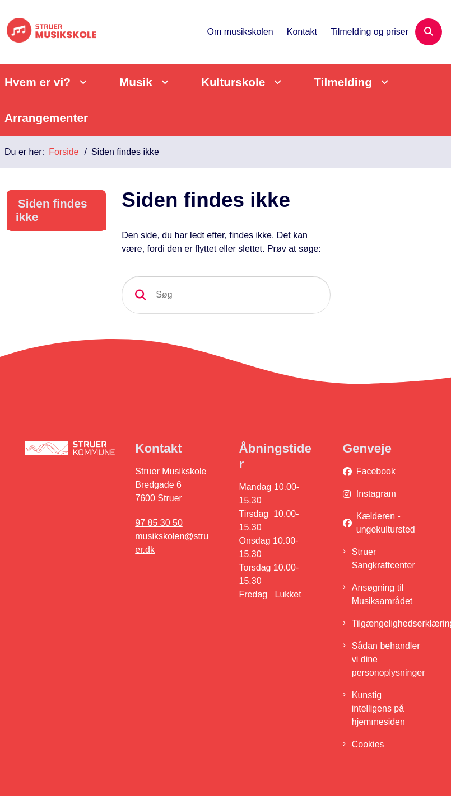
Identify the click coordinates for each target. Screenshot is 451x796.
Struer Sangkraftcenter (383, 558)
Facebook (376, 471)
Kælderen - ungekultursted (385, 522)
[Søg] (226, 295)
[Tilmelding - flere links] (383, 82)
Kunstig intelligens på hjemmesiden (378, 708)
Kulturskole (233, 82)
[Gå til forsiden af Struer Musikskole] (48, 32)
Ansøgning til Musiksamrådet (382, 594)
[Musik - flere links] (163, 82)
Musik (135, 82)
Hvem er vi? (37, 82)
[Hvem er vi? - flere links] (81, 82)
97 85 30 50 (159, 522)
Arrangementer (46, 117)
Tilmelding (343, 82)
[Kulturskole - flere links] (276, 82)
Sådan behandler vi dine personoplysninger (388, 659)
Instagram (376, 493)
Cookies (368, 744)
